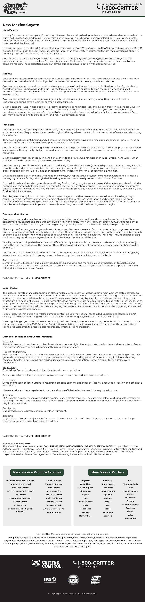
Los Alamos (110, 540)
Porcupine (108, 512)
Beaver (108, 509)
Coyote (85, 495)
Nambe (72, 543)
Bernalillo (52, 537)
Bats (130, 481)
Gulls (85, 505)
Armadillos (85, 484)
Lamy (90, 540)
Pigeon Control (54, 512)
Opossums (130, 497)
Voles (130, 515)
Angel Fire (27, 537)
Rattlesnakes (108, 484)
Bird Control (54, 488)
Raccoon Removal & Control (20, 491)
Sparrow (108, 495)
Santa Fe (64, 546)
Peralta (87, 543)
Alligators (85, 481)
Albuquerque (14, 537)
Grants (67, 540)
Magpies (85, 512)
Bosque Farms (65, 537)
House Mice (85, 509)
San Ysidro (128, 543)
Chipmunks (85, 491)
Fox (107, 505)
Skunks (130, 511)
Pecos (80, 543)
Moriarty (40, 543)
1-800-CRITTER (42, 278)
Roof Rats (107, 481)
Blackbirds (108, 488)
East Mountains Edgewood (123, 537)
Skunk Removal (53, 481)
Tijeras (88, 546)
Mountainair (61, 543)
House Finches (108, 491)
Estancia (40, 540)
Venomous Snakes (130, 504)
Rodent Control (20, 502)
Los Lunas (122, 540)
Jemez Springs (79, 540)
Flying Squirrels (130, 484)
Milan (32, 543)
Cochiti (89, 537)
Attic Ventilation (54, 498)
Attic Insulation (53, 491)
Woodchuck (130, 518)
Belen (37, 537)
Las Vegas (99, 540)
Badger (107, 502)
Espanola (31, 540)
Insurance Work (54, 505)
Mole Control (20, 505)
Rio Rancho (116, 543)
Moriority (49, 543)
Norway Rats (85, 516)
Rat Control (20, 495)
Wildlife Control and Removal (20, 481)
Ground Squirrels (85, 502)
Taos (81, 546)
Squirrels (108, 516)
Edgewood (9, 540)
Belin (43, 537)
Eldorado (20, 540)
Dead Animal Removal (20, 498)
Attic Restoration (54, 495)
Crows (85, 498)
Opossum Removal (54, 484)
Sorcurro (73, 546)
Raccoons (130, 508)
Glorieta (59, 540)
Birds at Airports (85, 488)
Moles (130, 488)
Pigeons (130, 501)
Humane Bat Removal (20, 484)
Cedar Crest (79, 537)
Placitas (95, 543)
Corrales (98, 537)
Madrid (24, 543)
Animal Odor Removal (53, 509)
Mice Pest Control (20, 488)
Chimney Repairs (54, 502)
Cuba (106, 537)
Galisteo (50, 540)
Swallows (107, 498)
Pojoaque (105, 543)
